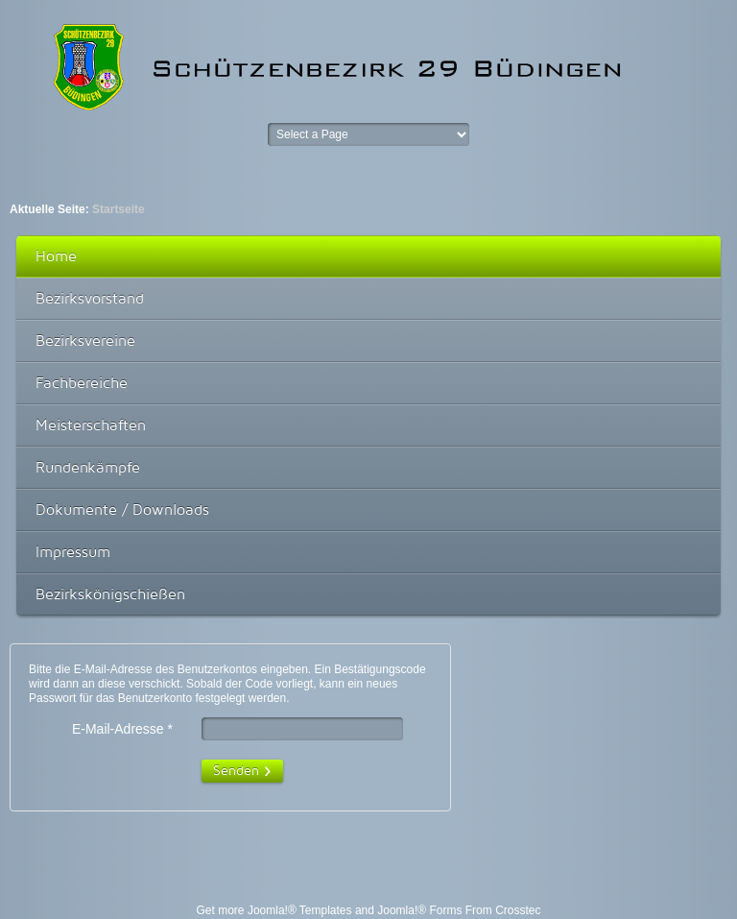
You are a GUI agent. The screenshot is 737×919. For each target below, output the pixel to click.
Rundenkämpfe (88, 467)
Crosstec (517, 910)
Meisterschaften (91, 425)
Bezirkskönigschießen (110, 594)
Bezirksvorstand (90, 298)
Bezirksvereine (85, 340)
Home (56, 256)
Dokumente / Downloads (122, 509)
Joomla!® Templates (300, 910)
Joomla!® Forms (419, 910)
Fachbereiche (82, 383)
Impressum (73, 552)
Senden (236, 770)
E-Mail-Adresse (122, 729)
